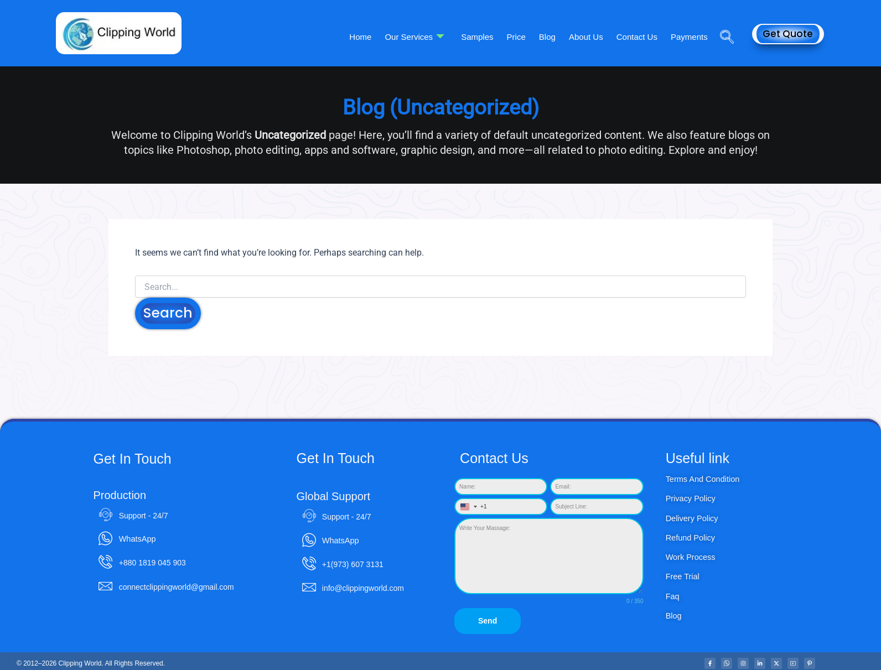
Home (377, 36)
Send (487, 621)
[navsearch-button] (722, 21)
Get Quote (788, 33)
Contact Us (640, 36)
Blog (555, 36)
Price (526, 36)
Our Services (429, 36)
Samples (490, 36)
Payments (690, 36)
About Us (591, 36)
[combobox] (471, 507)
